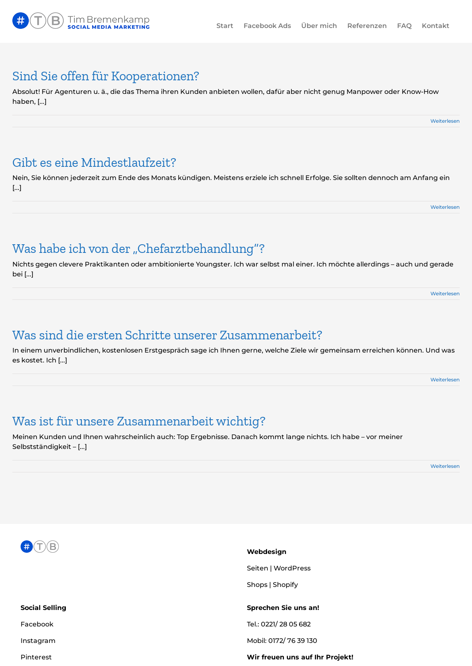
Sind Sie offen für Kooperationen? (105, 76)
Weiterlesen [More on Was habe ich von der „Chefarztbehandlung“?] (445, 293)
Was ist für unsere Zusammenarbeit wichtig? (138, 421)
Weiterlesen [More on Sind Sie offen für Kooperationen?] (445, 121)
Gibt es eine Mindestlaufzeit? (94, 162)
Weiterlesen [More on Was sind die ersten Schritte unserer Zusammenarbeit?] (445, 379)
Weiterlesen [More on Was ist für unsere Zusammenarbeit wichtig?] (445, 466)
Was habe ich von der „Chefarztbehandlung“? (138, 248)
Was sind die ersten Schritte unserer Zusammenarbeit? (167, 335)
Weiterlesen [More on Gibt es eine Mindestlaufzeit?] (445, 207)
